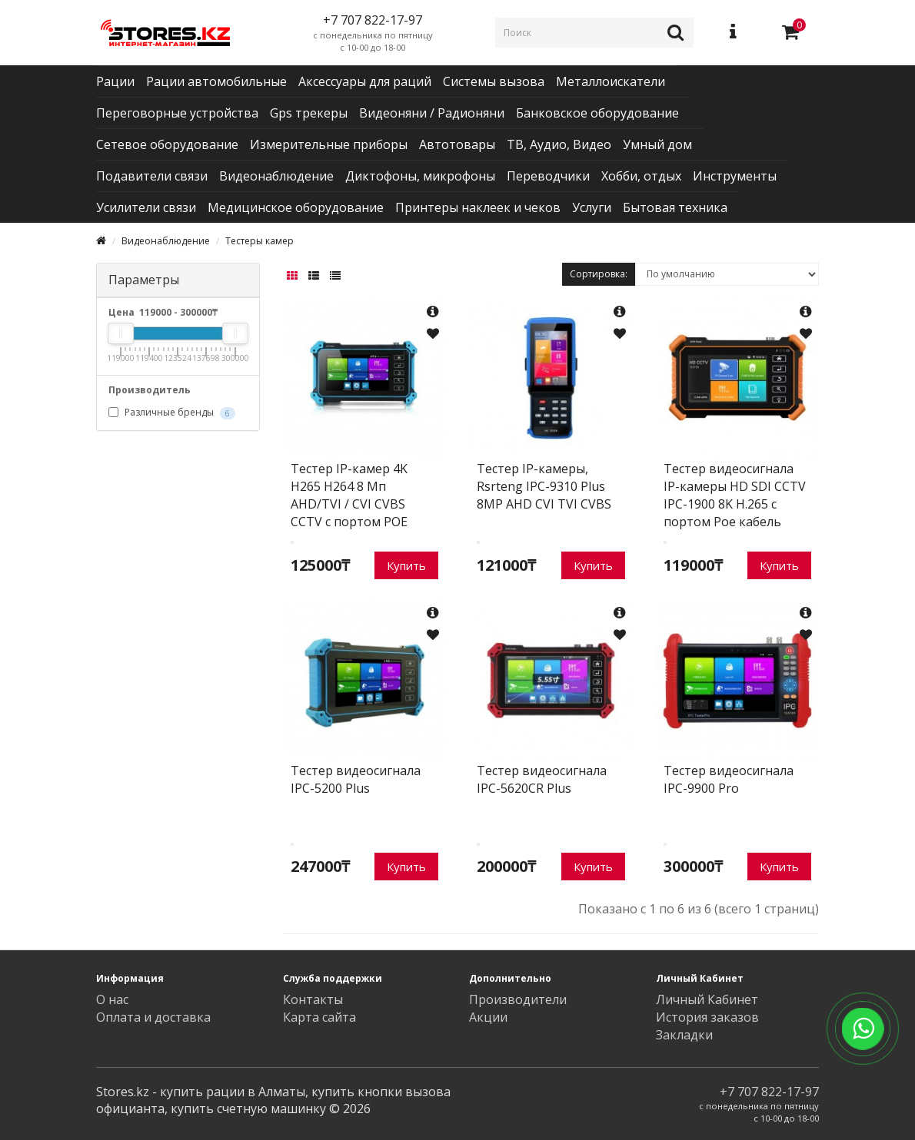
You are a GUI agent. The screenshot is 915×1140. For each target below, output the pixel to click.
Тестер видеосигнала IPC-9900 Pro (729, 779)
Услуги (591, 207)
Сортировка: (598, 273)
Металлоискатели (610, 81)
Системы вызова (493, 81)
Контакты (313, 999)
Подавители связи (152, 175)
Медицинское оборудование (296, 207)
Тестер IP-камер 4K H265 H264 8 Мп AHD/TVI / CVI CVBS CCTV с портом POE (349, 495)
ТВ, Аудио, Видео (559, 144)
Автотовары (457, 144)
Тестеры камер (259, 240)
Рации (115, 81)
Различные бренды (171, 412)
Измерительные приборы (329, 144)
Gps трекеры (309, 112)
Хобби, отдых (641, 175)
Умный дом (657, 144)
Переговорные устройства (177, 112)
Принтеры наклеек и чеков (478, 207)
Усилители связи (146, 207)
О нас (112, 999)
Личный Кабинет (707, 999)
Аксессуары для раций (364, 81)
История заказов (707, 1017)
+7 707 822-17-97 (769, 1091)
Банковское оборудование (597, 112)
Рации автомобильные (216, 81)
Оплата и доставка (153, 1017)
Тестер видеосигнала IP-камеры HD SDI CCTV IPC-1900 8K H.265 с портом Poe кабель (735, 495)
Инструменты (735, 175)
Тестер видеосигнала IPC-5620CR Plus (542, 779)
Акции (488, 1017)
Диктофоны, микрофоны (420, 175)
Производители (518, 999)
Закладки (684, 1034)
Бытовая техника (675, 207)
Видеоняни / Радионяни (431, 112)
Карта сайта (319, 1017)
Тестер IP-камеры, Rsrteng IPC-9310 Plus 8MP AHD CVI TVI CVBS (544, 486)
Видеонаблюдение (276, 175)
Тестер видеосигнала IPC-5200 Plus (356, 779)
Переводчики (548, 175)
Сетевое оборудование (167, 144)
